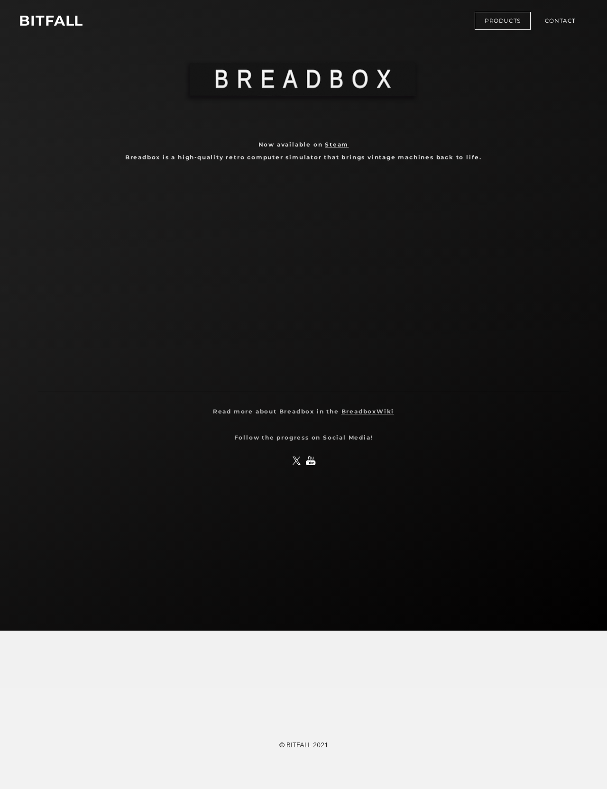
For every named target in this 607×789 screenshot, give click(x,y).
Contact (560, 20)
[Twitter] (296, 461)
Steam (337, 144)
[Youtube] (310, 461)
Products (503, 20)
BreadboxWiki (368, 411)
